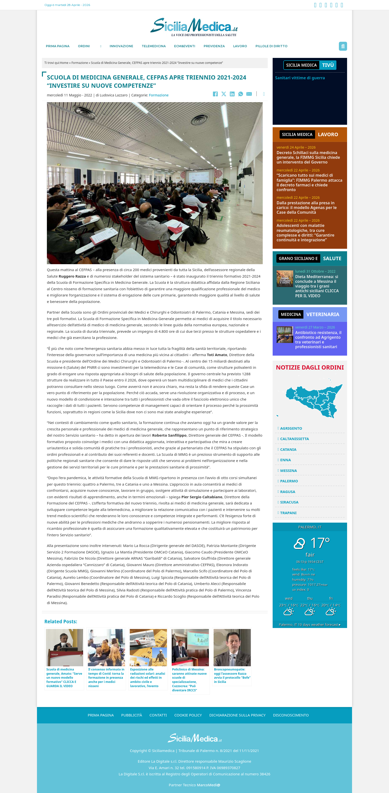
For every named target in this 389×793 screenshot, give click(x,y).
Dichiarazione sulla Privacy (237, 714)
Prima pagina (57, 46)
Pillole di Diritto (272, 46)
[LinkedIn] (232, 94)
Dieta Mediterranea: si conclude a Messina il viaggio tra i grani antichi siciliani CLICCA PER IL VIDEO (317, 286)
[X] (223, 94)
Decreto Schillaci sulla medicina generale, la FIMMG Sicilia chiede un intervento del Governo (308, 157)
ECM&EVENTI (184, 46)
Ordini (84, 46)
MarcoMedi (208, 784)
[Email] (249, 94)
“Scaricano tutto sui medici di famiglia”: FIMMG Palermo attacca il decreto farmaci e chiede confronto (309, 182)
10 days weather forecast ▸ (310, 624)
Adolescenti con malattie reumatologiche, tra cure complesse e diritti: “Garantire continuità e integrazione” (305, 233)
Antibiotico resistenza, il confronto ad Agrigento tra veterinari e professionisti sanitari (318, 340)
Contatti (158, 714)
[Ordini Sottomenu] (100, 46)
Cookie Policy (188, 714)
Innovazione (121, 46)
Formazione (79, 63)
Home (64, 63)
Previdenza (214, 46)
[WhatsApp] (240, 94)
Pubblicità (131, 714)
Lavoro (240, 46)
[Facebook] (215, 94)
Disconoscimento (291, 714)
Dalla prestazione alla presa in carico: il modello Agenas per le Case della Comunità (307, 207)
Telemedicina (154, 46)
